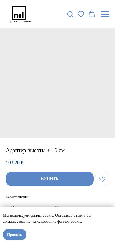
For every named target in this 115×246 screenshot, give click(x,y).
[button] (70, 14)
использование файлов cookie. (57, 221)
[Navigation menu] (105, 14)
